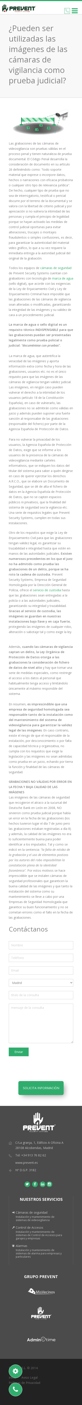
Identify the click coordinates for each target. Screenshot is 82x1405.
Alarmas (21, 1246)
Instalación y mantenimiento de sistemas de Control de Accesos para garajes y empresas (39, 1235)
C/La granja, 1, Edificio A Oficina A (39, 1143)
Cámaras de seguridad (31, 1212)
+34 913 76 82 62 (33, 1155)
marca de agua (62, 278)
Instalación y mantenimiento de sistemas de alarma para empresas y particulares (39, 1253)
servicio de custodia (47, 590)
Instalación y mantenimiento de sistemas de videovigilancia (35, 1218)
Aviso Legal (29, 1377)
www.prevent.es (26, 1163)
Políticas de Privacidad (24, 1383)
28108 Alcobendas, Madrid (34, 1148)
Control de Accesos (29, 1227)
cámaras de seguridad (55, 268)
